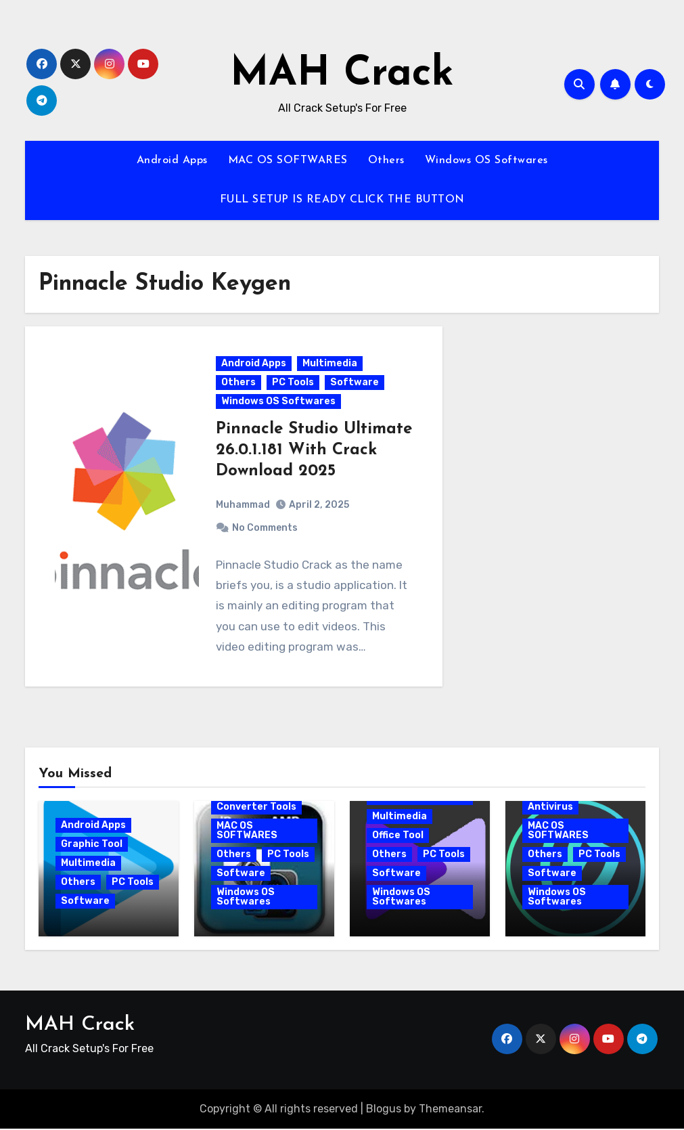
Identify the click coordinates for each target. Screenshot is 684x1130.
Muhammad (243, 504)
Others (386, 160)
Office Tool (398, 836)
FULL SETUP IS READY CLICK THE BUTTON (342, 199)
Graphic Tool (91, 845)
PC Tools (294, 383)
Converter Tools (256, 808)
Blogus (383, 1110)
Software (355, 383)
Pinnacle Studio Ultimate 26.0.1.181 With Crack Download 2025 (308, 451)
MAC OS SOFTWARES (288, 160)
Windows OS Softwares (486, 160)
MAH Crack (342, 74)
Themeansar (450, 1110)
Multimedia (330, 364)
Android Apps (172, 160)
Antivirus (550, 808)
